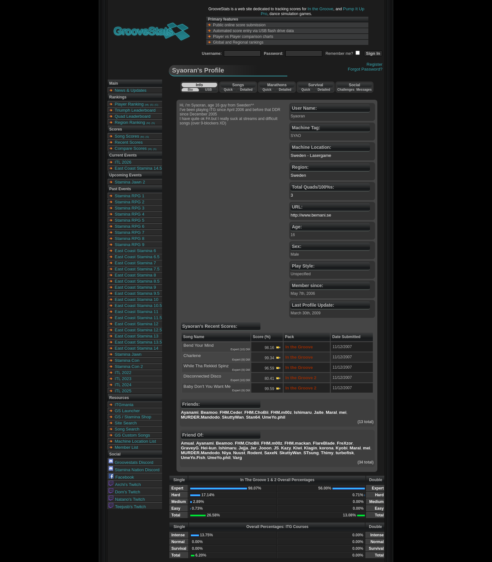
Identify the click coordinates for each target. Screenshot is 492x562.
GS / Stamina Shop (133, 416)
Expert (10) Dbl (240, 349)
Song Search (127, 429)
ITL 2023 (123, 378)
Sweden (298, 175)
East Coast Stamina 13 (136, 336)
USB (208, 89)
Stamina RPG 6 (129, 226)
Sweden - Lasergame (311, 155)
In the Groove (320, 8)
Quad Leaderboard (133, 116)
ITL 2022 (123, 372)
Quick (228, 89)
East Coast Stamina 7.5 (137, 269)
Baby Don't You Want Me (207, 386)
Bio (190, 89)
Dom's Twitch (124, 492)
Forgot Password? (365, 69)
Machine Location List (135, 441)
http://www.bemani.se (311, 215)
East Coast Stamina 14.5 (138, 168)
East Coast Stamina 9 (135, 287)
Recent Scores (129, 142)
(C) (156, 104)
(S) (151, 104)
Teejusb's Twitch (127, 506)
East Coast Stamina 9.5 (137, 293)
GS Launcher (127, 410)
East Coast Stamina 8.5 (137, 281)
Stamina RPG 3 (129, 208)
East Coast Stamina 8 (135, 275)
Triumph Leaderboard (135, 110)
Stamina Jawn (128, 354)
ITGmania (124, 404)
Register (374, 64)
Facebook (121, 477)
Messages (364, 89)
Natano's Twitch (127, 499)
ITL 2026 (123, 162)
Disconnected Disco (202, 376)
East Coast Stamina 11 (136, 311)
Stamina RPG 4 (129, 214)
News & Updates (130, 90)
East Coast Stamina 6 (135, 250)
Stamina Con (127, 360)
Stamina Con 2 (129, 366)
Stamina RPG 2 (129, 202)
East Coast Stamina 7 (135, 262)
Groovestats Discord (131, 462)
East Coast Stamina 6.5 (137, 256)
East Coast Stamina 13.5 (138, 342)
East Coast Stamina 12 (136, 323)
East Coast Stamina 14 (136, 348)
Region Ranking (130, 122)
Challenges (345, 89)
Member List (126, 447)
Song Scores (127, 136)
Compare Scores (131, 148)
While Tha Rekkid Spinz (206, 365)
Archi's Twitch (125, 484)
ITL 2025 (123, 390)
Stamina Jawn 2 (130, 182)
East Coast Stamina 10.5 (138, 305)
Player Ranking (129, 104)
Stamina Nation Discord (134, 469)
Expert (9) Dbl (241, 359)
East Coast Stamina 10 (136, 299)
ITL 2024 (123, 384)
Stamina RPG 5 (129, 220)
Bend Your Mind (199, 345)
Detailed (246, 89)
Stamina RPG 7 (129, 232)
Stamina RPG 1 (129, 195)
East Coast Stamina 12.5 (138, 330)
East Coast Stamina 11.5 (138, 317)
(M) (147, 104)
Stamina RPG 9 (129, 244)
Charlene (192, 355)
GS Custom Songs (132, 435)
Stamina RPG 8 (129, 238)
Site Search (126, 423)
